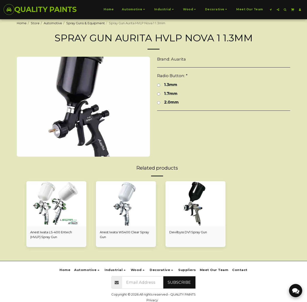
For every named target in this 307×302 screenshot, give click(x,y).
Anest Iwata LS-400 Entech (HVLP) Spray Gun (51, 234)
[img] (195, 203)
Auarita (178, 59)
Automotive (53, 23)
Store (35, 23)
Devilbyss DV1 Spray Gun (188, 232)
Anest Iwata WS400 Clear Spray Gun (125, 234)
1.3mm (167, 84)
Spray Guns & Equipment (85, 23)
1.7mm (167, 93)
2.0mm (168, 102)
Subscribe (179, 282)
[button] (270, 9)
